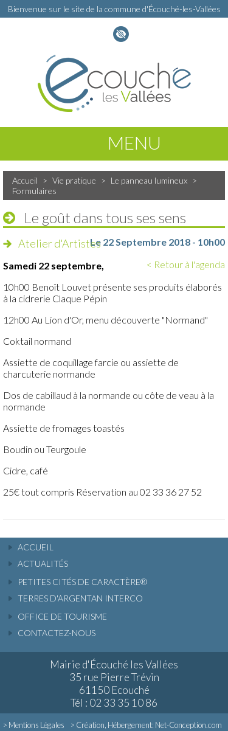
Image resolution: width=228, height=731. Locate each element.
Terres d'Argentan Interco (80, 598)
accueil (36, 547)
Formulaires (34, 190)
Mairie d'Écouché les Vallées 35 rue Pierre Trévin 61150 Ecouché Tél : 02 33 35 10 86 (114, 683)
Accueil (25, 180)
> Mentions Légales (33, 725)
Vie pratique (74, 180)
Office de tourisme (62, 616)
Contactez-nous (56, 633)
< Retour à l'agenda (186, 264)
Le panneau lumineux (149, 180)
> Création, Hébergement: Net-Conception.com (146, 725)
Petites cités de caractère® (82, 582)
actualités (43, 563)
